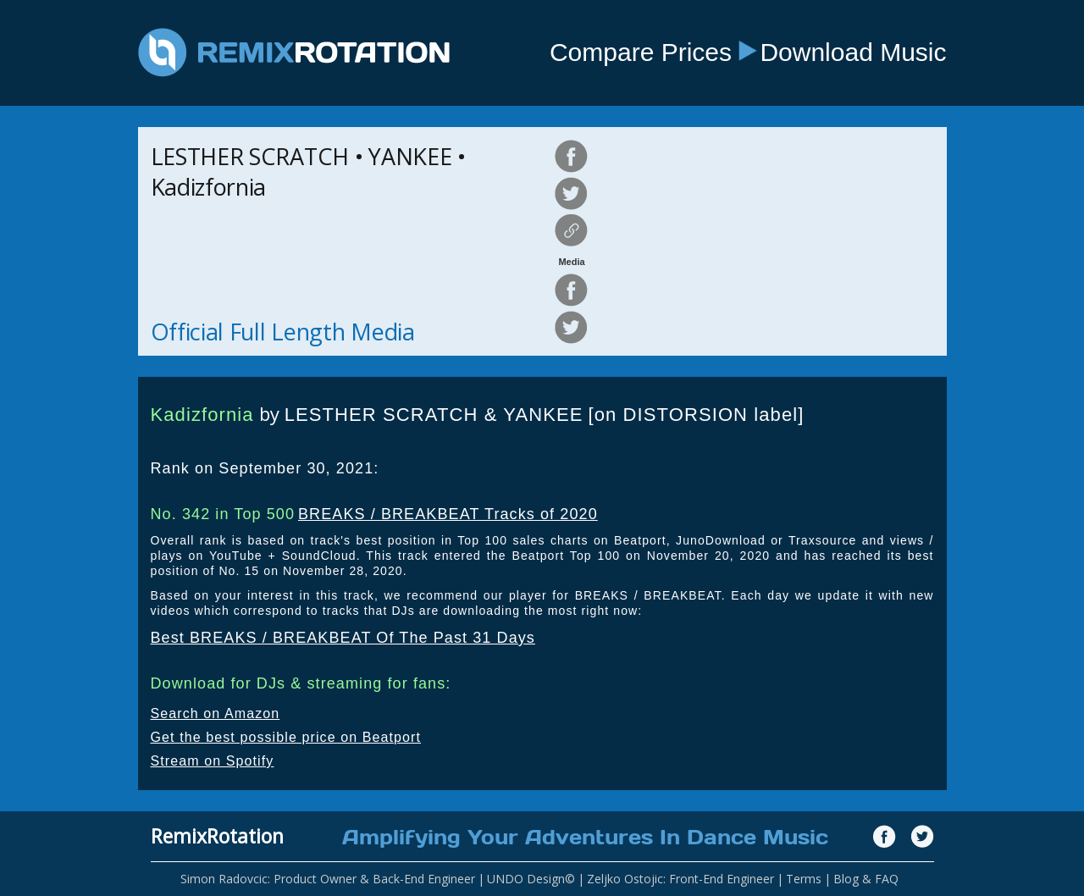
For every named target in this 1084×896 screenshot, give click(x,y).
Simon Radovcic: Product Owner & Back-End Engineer (327, 879)
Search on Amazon (215, 713)
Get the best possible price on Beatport (286, 737)
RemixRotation (217, 835)
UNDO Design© (531, 879)
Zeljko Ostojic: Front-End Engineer (680, 879)
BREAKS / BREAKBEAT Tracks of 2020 (448, 514)
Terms (803, 879)
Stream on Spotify (212, 761)
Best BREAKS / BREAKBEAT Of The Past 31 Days (343, 637)
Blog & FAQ (866, 879)
